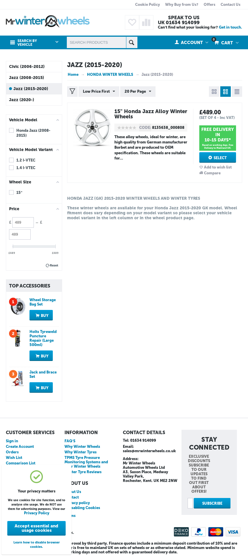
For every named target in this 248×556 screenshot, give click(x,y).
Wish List (14, 457)
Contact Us (230, 4)
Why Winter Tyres (80, 452)
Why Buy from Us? (181, 4)
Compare (212, 173)
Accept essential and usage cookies (36, 528)
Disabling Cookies (83, 508)
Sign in (12, 441)
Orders (12, 452)
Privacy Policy (36, 513)
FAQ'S (69, 441)
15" (19, 192)
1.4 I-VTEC (25, 168)
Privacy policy (77, 503)
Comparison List (20, 463)
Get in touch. (230, 27)
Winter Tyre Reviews (83, 472)
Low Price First (99, 91)
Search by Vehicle (27, 43)
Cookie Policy (147, 4)
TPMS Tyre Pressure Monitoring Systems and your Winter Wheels (86, 462)
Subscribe (212, 503)
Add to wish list (218, 167)
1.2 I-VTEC (25, 160)
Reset (54, 265)
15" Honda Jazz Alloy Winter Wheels (150, 114)
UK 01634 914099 (179, 22)
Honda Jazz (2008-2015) (33, 133)
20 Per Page (138, 91)
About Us (72, 492)
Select (220, 158)
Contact (71, 497)
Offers (209, 4)
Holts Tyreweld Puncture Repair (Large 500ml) (43, 338)
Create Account (20, 446)
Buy (44, 315)
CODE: (145, 127)
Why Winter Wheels (82, 446)
